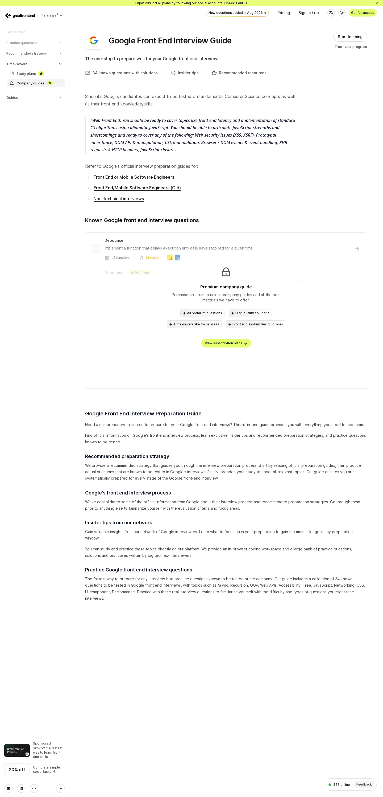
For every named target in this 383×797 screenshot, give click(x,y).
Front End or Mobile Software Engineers (134, 177)
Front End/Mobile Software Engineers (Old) (137, 187)
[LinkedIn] (21, 788)
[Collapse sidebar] (60, 788)
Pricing (283, 12)
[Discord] (8, 788)
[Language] (331, 13)
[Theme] (341, 13)
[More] (34, 788)
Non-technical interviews (119, 198)
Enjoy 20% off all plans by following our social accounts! (191, 3)
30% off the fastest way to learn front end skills (48, 752)
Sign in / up (308, 12)
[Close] (376, 3)
